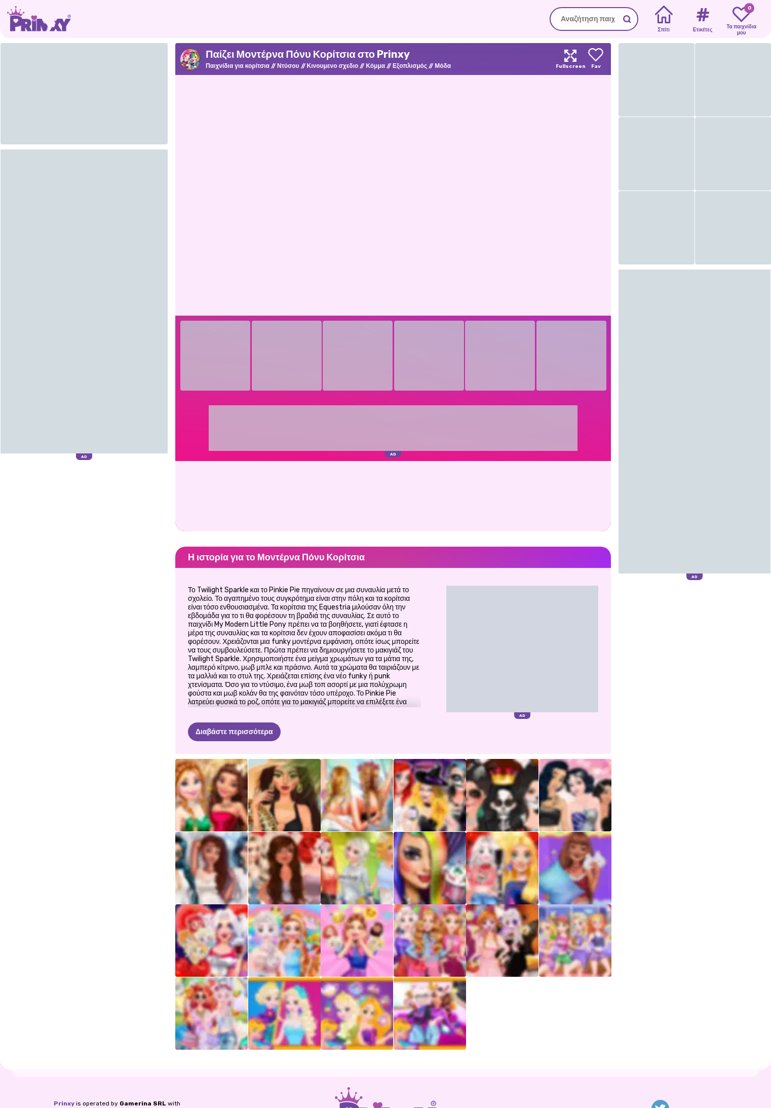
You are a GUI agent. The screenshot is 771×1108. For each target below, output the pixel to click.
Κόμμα (375, 65)
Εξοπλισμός (410, 65)
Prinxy (64, 1103)
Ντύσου (288, 65)
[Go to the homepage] (35, 19)
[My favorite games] (741, 19)
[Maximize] (570, 59)
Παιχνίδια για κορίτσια (237, 65)
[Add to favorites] (595, 59)
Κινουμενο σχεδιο (333, 65)
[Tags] (702, 19)
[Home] (663, 19)
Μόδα (443, 65)
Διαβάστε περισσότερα (234, 732)
